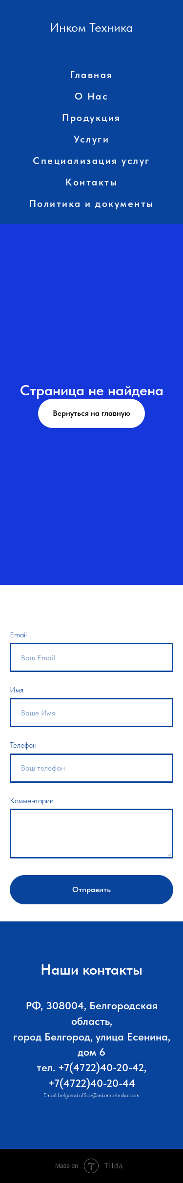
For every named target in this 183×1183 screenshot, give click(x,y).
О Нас (92, 96)
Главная (91, 75)
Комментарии (32, 800)
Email (18, 634)
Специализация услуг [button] (91, 160)
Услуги (91, 139)
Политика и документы (91, 203)
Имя (16, 689)
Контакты (91, 182)
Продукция (91, 117)
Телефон (23, 745)
